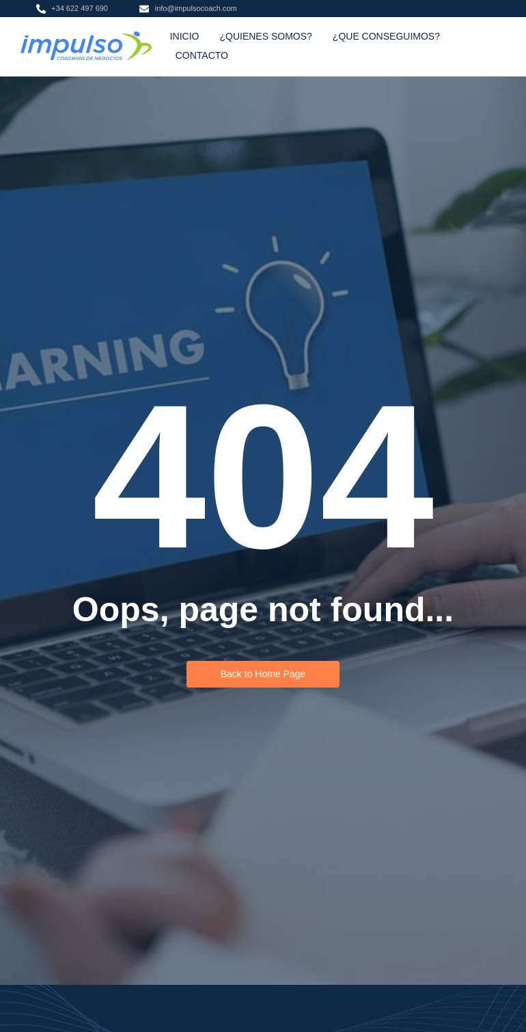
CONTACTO (202, 55)
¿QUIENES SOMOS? (265, 36)
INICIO (184, 36)
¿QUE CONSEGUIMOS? (386, 36)
